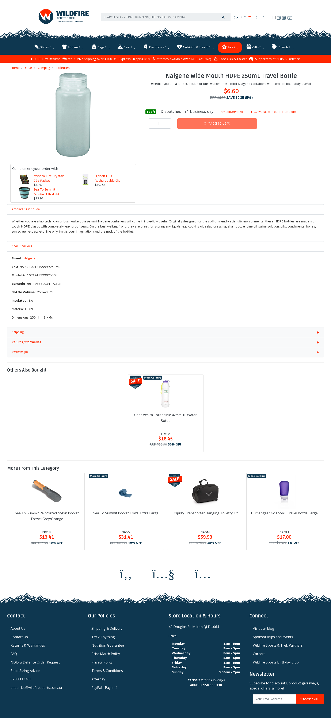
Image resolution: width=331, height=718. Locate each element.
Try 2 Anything (103, 636)
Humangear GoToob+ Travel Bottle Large (284, 512)
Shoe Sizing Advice (25, 669)
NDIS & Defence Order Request (35, 661)
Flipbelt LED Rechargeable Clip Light (108, 179)
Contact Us (19, 636)
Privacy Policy (102, 661)
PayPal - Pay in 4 (104, 686)
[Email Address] (275, 698)
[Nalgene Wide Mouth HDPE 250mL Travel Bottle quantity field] (160, 122)
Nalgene (29, 257)
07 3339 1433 (21, 678)
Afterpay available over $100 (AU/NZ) (181, 58)
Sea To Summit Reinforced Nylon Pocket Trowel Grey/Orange (47, 515)
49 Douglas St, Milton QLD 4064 (194, 625)
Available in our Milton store (273, 110)
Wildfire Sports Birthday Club (276, 661)
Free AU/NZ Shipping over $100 (87, 58)
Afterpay (98, 678)
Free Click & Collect (230, 58)
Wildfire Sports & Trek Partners (278, 644)
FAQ (14, 652)
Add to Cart (217, 122)
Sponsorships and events (273, 636)
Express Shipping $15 (132, 58)
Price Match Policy (105, 652)
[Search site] (224, 19)
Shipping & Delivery (106, 627)
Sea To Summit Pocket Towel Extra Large (126, 512)
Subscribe (310, 698)
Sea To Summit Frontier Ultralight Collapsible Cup (46, 193)
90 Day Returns (45, 58)
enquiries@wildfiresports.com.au (36, 686)
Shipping (18, 331)
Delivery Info (232, 110)
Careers (259, 652)
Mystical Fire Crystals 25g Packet (49, 176)
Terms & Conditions (107, 669)
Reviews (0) (20, 351)
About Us (18, 627)
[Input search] (159, 19)
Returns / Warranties (26, 341)
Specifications (22, 245)
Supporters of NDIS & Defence (274, 58)
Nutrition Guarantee (107, 644)
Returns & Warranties (28, 644)
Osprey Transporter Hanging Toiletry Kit (205, 512)
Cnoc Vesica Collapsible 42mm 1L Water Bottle (165, 416)
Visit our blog (263, 627)
